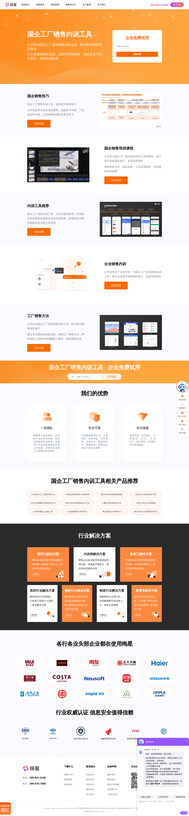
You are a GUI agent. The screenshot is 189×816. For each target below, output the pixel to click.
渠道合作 (90, 784)
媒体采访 (90, 789)
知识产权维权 (113, 784)
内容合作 (90, 774)
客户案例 (87, 4)
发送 (183, 813)
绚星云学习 (69, 774)
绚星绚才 (25, 4)
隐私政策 (111, 779)
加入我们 (90, 794)
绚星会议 (68, 784)
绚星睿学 (40, 4)
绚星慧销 (55, 4)
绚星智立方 (71, 4)
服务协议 (111, 774)
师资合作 (90, 779)
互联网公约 (112, 789)
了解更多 (35, 574)
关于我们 (101, 4)
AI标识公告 (112, 794)
